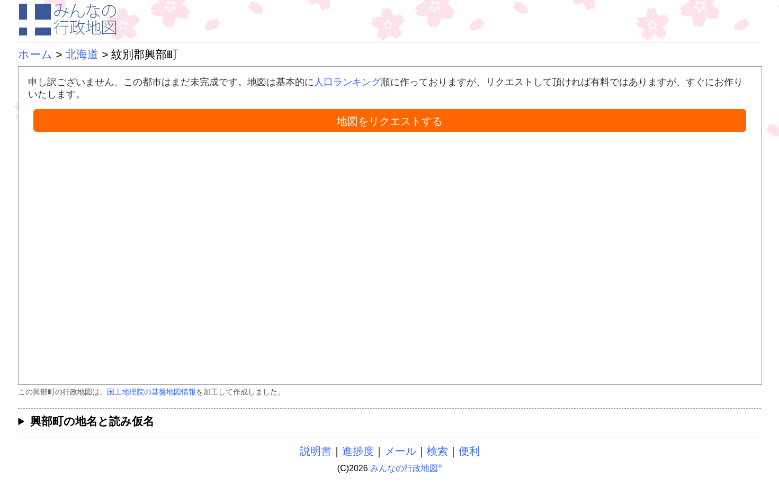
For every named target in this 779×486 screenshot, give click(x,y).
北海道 (82, 54)
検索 (437, 451)
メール (400, 451)
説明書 (316, 451)
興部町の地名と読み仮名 (92, 421)
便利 (469, 451)
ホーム (35, 54)
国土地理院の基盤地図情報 (151, 392)
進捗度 (358, 451)
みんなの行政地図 (406, 468)
